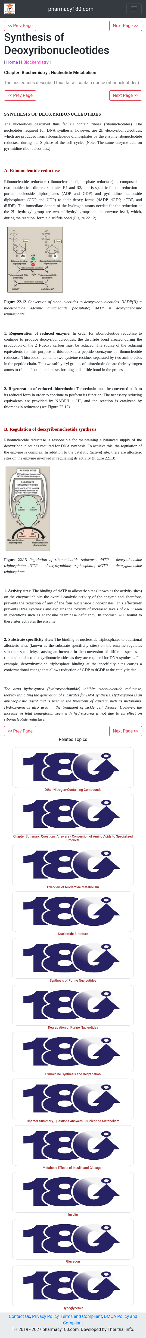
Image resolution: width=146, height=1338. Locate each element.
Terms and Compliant (81, 1316)
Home (12, 62)
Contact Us (19, 1316)
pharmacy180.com (71, 9)
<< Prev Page (20, 25)
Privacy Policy (45, 1316)
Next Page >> (125, 25)
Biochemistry (36, 62)
